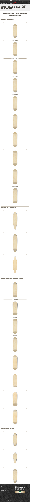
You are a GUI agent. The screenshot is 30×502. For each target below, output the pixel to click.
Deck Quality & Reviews (9, 13)
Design (23, 5)
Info (1, 486)
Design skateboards (4, 490)
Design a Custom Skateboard (15, 15)
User (2, 488)
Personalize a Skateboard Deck (21, 13)
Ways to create (3, 492)
